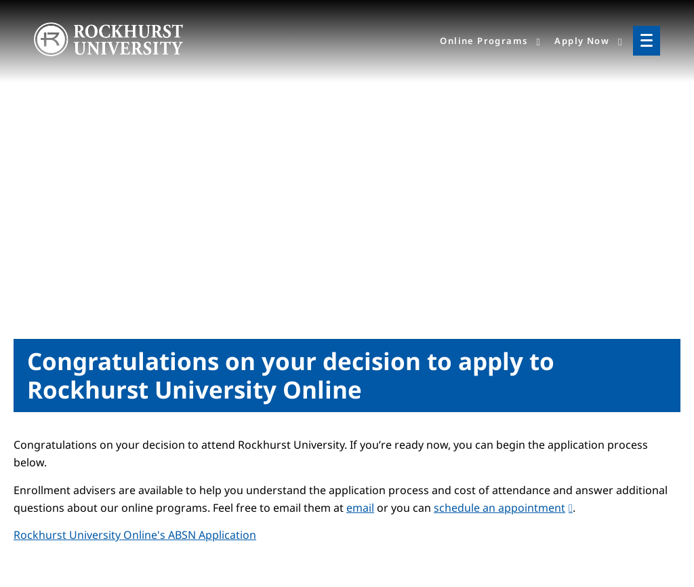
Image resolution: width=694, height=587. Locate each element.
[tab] (347, 534)
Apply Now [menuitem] (581, 41)
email (360, 507)
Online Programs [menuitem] (483, 41)
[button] (135, 534)
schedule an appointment (499, 507)
